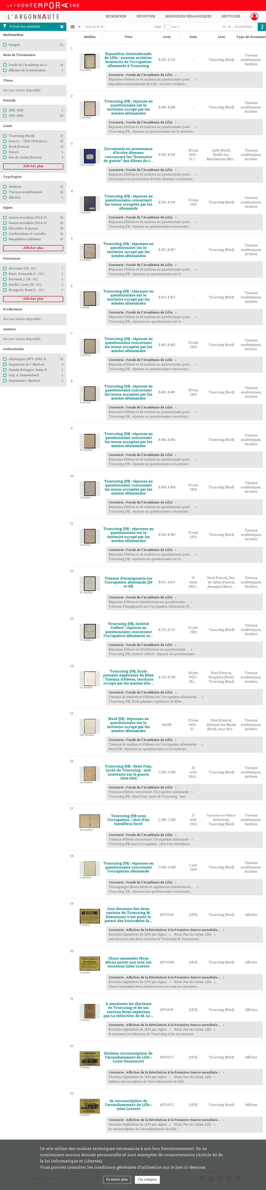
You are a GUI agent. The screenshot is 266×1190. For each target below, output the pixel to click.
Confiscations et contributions (31, 234)
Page (157, 26)
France (14, 152)
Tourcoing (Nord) (21, 136)
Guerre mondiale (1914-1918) (30, 217)
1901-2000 (16, 115)
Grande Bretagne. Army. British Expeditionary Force (46, 370)
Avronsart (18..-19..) (22, 268)
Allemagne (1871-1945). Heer (29, 359)
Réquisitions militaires (25, 239)
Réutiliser (231, 16)
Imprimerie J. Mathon (24, 380)
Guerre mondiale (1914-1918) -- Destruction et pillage (48, 223)
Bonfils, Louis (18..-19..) (25, 284)
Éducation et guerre (23, 228)
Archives (15, 186)
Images (14, 45)
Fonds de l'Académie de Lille (29, 65)
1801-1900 (16, 110)
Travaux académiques (25, 192)
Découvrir (146, 16)
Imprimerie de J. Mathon (26, 364)
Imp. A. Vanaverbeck (24, 375)
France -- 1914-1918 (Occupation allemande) (41, 141)
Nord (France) (19, 146)
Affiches (15, 197)
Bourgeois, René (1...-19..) (26, 290)
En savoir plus (117, 1179)
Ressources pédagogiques (188, 16)
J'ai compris (147, 1179)
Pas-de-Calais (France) (25, 157)
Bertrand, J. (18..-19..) (23, 279)
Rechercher (116, 16)
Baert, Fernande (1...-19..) (26, 274)
